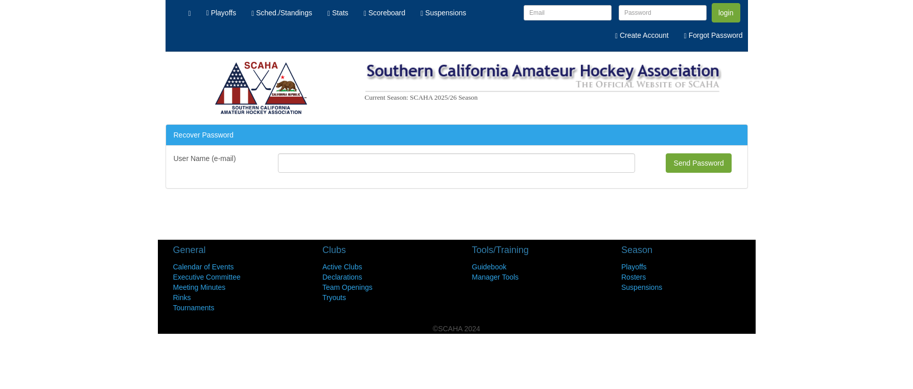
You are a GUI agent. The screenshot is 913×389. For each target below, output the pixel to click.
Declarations (342, 277)
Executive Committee (207, 277)
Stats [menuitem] (337, 13)
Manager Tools (495, 277)
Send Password (699, 163)
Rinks (182, 297)
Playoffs (634, 267)
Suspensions (641, 287)
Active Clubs (342, 267)
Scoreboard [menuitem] (384, 13)
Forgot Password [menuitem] (713, 35)
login (726, 13)
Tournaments (194, 308)
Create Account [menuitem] (642, 35)
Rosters (633, 277)
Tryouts (334, 297)
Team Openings (347, 287)
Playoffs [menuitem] (221, 13)
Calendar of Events (203, 267)
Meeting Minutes (199, 287)
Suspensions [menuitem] (443, 13)
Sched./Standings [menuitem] (281, 13)
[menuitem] (190, 13)
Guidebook (489, 267)
